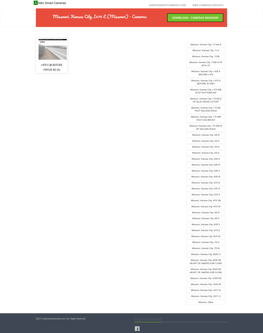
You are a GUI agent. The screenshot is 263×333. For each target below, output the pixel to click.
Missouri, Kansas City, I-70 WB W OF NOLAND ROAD (206, 127)
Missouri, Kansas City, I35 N (205, 147)
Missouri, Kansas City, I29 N (205, 135)
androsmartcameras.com (167, 5)
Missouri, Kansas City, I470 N (206, 188)
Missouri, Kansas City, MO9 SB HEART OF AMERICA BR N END (206, 271)
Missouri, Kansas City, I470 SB (206, 200)
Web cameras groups (208, 5)
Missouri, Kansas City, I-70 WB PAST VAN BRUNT (206, 118)
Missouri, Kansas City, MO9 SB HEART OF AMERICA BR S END (206, 262)
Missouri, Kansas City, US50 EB (205, 278)
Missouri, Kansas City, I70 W (206, 248)
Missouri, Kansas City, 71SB (206, 56)
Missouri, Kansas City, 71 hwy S (205, 44)
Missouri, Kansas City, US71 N (206, 290)
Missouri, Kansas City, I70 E (205, 242)
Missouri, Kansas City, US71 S (206, 296)
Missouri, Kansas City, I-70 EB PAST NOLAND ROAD (206, 109)
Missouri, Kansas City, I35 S (205, 153)
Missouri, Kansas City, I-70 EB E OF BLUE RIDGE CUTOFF (206, 100)
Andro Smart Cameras (50, 3)
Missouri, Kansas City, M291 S (206, 254)
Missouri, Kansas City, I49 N (205, 212)
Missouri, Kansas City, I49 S (205, 218)
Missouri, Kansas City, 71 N (206, 50)
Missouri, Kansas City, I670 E (206, 230)
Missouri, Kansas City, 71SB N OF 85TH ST (205, 64)
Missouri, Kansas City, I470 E (206, 182)
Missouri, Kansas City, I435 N (206, 164)
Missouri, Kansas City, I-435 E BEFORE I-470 (205, 73)
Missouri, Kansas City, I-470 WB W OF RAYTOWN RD (205, 91)
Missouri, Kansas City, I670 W (205, 236)
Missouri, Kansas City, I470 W (205, 206)
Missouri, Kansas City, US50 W (206, 284)
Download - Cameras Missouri (195, 17)
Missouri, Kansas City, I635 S (206, 224)
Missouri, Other (205, 302)
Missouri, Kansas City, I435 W (205, 176)
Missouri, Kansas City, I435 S (206, 171)
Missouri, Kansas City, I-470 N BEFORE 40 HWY (205, 82)
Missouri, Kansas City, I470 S (206, 194)
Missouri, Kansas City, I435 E (206, 159)
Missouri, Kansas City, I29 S (205, 141)
